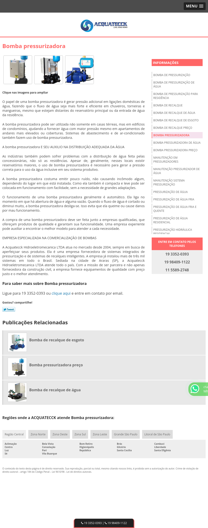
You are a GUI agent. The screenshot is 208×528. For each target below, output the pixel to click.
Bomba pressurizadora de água (177, 143)
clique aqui (61, 293)
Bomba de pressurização (171, 75)
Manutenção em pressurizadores (165, 160)
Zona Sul (80, 434)
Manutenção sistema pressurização (169, 182)
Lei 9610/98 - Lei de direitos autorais (71, 471)
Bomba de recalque (168, 105)
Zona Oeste (60, 434)
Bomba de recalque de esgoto (176, 120)
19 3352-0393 (91, 523)
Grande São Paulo (125, 434)
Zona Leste (100, 434)
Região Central (14, 434)
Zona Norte (38, 434)
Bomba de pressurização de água (173, 84)
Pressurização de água (170, 192)
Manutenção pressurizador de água (176, 171)
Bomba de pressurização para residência (175, 96)
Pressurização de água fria (173, 199)
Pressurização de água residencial (170, 220)
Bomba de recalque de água (174, 113)
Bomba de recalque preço (172, 128)
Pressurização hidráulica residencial (172, 232)
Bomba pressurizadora (171, 135)
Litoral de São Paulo (157, 434)
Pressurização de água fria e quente (175, 209)
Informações (166, 62)
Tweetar (8, 309)
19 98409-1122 (116, 523)
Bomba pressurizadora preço (175, 150)
